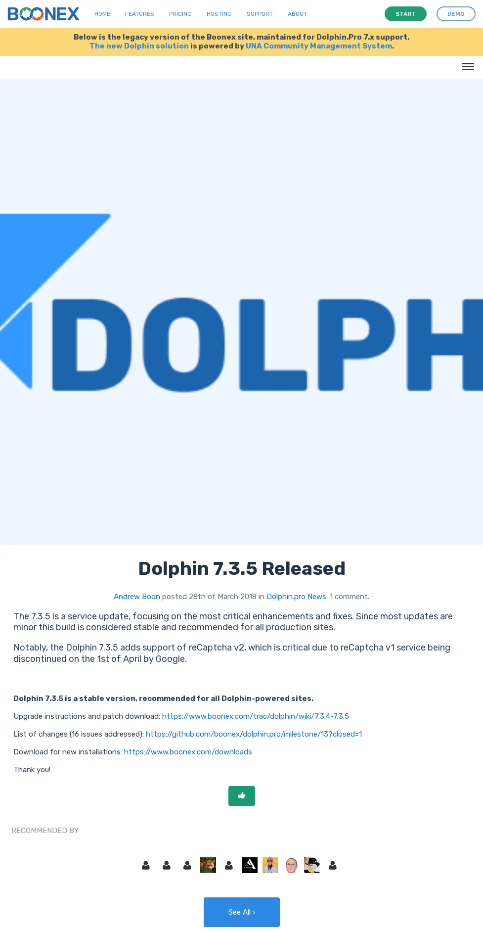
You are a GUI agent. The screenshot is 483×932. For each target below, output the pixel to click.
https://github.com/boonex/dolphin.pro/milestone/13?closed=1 (254, 734)
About (297, 13)
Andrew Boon (137, 596)
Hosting (219, 13)
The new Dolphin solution (139, 46)
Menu (466, 61)
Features (139, 13)
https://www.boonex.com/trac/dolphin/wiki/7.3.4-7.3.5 (255, 716)
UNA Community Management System (319, 46)
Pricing (180, 13)
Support (260, 13)
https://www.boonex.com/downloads (188, 751)
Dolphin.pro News (296, 596)
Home (102, 13)
